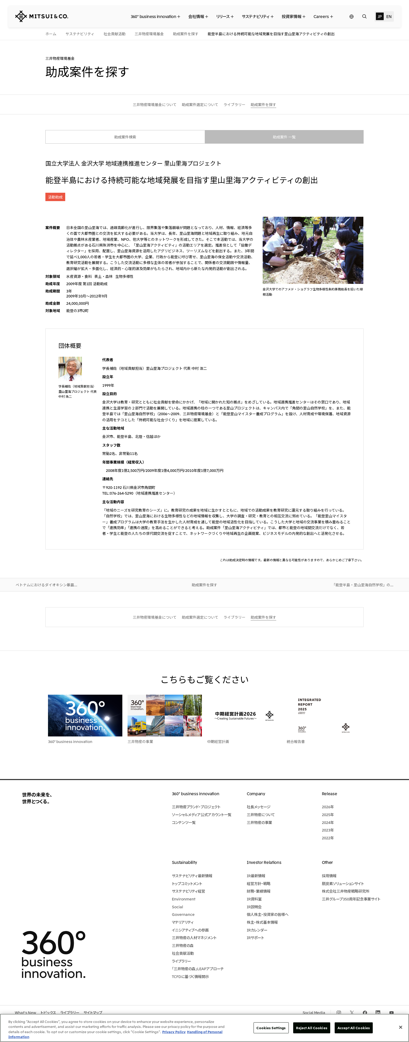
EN (388, 16)
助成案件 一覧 (284, 136)
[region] (204, 1028)
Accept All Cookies (354, 1027)
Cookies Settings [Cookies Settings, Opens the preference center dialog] (271, 1027)
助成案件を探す (204, 584)
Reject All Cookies (311, 1027)
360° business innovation (70, 741)
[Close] (400, 1027)
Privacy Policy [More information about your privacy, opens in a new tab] (174, 1031)
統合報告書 (296, 741)
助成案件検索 (125, 136)
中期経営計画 (218, 741)
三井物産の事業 (140, 741)
